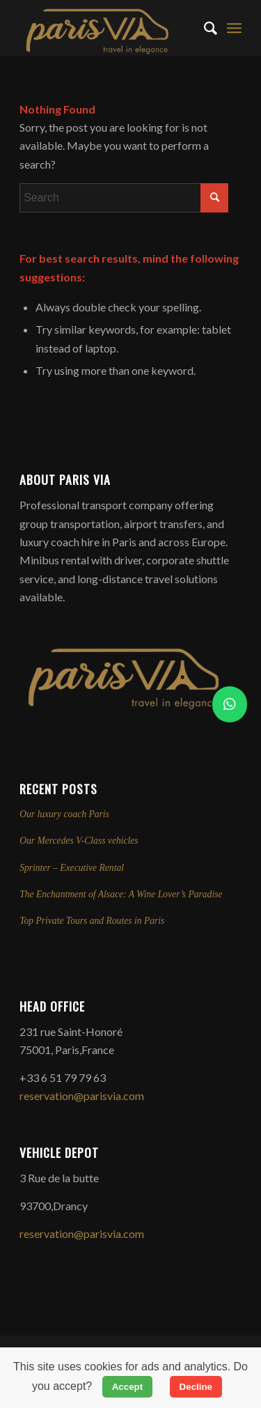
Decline (196, 1387)
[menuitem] (203, 28)
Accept (127, 1387)
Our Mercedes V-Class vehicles (79, 840)
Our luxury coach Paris (64, 814)
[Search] (203, 28)
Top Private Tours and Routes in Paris (91, 920)
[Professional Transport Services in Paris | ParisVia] (108, 28)
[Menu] (234, 28)
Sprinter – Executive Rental (71, 867)
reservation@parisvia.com (81, 1095)
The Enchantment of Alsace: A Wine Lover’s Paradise (120, 894)
